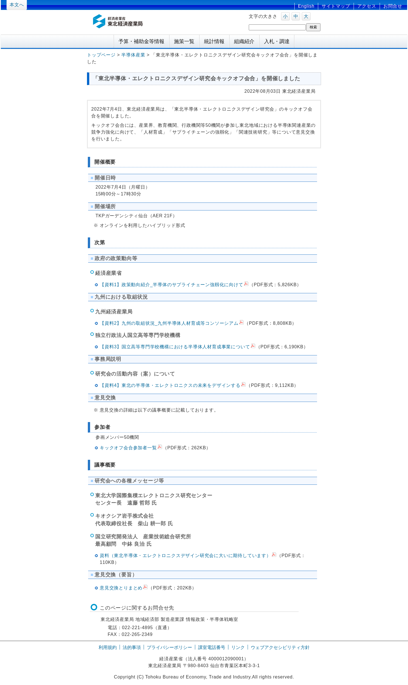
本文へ (17, 4)
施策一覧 (184, 41)
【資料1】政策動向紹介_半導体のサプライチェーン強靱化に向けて (171, 284)
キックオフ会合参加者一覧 (128, 447)
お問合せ (392, 6)
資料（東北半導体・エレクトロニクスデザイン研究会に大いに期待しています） (185, 555)
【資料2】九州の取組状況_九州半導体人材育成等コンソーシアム (169, 323)
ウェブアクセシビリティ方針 (280, 647)
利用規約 (108, 647)
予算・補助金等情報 (141, 41)
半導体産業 (133, 54)
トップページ (101, 54)
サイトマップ (336, 6)
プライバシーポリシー (169, 647)
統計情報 (214, 41)
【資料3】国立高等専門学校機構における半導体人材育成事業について (175, 346)
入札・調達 (277, 41)
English (306, 6)
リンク (238, 647)
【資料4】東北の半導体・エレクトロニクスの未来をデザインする (170, 385)
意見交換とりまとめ (121, 587)
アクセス (366, 6)
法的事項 (132, 647)
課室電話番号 (211, 647)
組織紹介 (244, 41)
